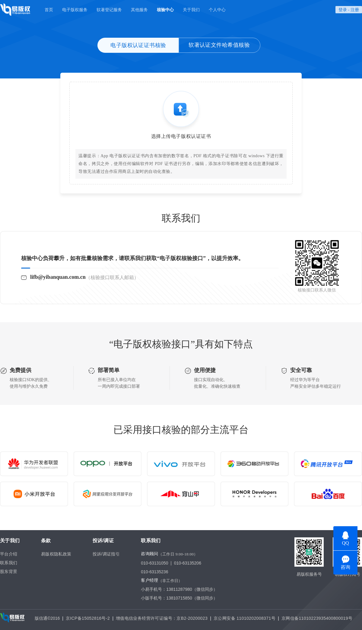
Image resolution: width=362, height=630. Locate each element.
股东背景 (8, 571)
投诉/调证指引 (106, 554)
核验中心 (165, 9)
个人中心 (217, 9)
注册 (355, 9)
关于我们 (191, 9)
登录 (342, 9)
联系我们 (8, 562)
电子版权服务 (74, 9)
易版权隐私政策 (56, 554)
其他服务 (139, 9)
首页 (49, 9)
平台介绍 (8, 554)
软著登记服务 (109, 9)
